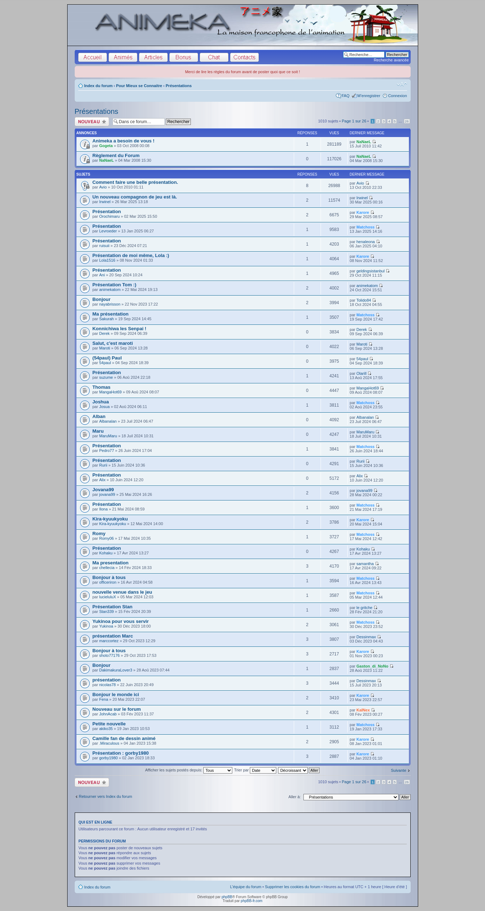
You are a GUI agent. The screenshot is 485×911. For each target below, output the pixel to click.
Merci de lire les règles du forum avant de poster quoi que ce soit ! (242, 72)
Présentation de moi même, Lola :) (131, 255)
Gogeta (106, 146)
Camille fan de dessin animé (124, 738)
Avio (103, 187)
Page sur (354, 121)
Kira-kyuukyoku (110, 519)
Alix (102, 480)
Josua (104, 406)
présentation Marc (113, 636)
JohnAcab (108, 714)
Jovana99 (103, 489)
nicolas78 (107, 685)
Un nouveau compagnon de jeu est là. (135, 197)
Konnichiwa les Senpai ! (120, 328)
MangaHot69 (110, 392)
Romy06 (106, 538)
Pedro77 (106, 450)
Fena (103, 699)
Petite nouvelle (109, 723)
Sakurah (106, 319)
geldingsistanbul (370, 271)
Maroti (104, 348)
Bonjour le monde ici (116, 694)
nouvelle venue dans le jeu (122, 592)
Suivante (398, 770)
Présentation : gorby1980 (121, 753)
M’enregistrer (368, 96)
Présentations (179, 86)
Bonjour (102, 299)
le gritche (364, 607)
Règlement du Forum (116, 155)
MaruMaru (108, 436)
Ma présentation (111, 314)
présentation (107, 680)
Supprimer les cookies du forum (292, 887)
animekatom (109, 289)
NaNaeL (363, 142)
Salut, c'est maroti (113, 343)
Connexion (397, 96)
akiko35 (106, 728)
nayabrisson (109, 304)
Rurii (103, 465)
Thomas (102, 387)
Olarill (361, 373)
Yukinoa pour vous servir (121, 621)
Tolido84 (363, 300)
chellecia (106, 567)
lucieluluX (107, 597)
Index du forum (98, 86)
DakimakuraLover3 (115, 670)
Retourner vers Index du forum (105, 796)
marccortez (108, 641)
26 (407, 121)
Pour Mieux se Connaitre (139, 86)
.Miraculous (109, 743)
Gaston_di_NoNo (372, 666)
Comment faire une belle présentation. (135, 182)
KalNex (363, 710)
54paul (105, 363)
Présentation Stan (113, 606)
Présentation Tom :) (115, 284)
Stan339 (106, 611)
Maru (98, 431)
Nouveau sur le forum (117, 709)
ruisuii (104, 245)
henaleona (365, 242)
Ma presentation (111, 562)
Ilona (103, 509)
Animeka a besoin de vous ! (124, 141)
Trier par (255, 770)
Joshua (101, 401)
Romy (99, 533)
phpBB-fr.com (252, 901)
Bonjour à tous (109, 577)
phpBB (227, 897)
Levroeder (108, 231)
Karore (362, 212)
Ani (102, 275)
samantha (364, 564)
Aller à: (294, 797)
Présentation (107, 211)
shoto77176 (109, 655)
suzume (106, 377)
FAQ (346, 96)
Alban (99, 416)
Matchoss (365, 227)
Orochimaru (109, 216)
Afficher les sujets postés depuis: (188, 770)
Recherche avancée (391, 60)
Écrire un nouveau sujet (92, 121)
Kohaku (105, 553)
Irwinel (104, 202)
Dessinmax (366, 637)
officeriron (107, 582)
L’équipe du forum (245, 887)
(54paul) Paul (107, 358)
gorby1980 (108, 758)
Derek (104, 333)
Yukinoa (106, 626)
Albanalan (108, 421)
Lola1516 (107, 260)
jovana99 (107, 494)
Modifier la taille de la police (402, 84)
